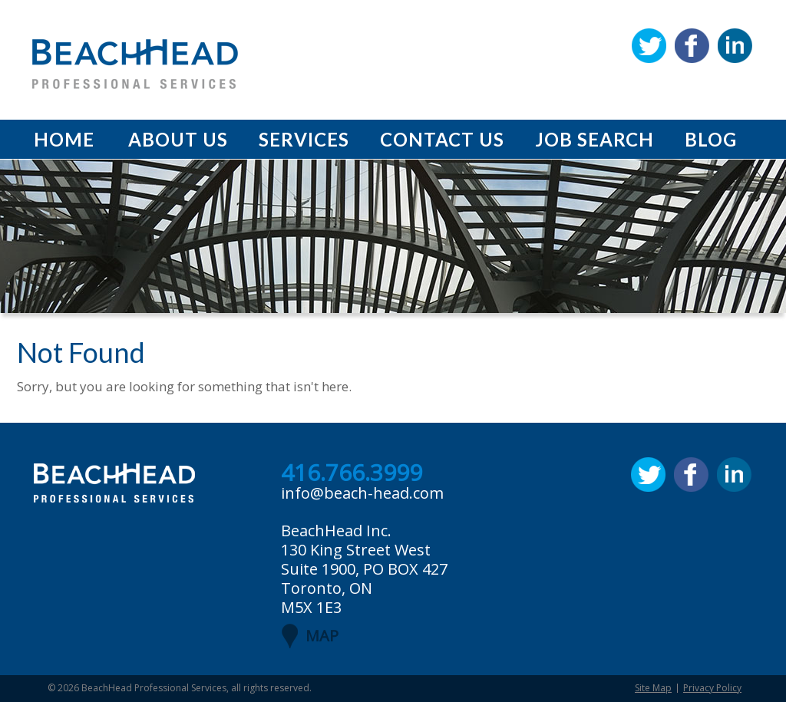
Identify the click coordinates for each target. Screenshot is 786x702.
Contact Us (442, 139)
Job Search (594, 139)
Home (64, 139)
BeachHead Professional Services (153, 687)
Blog (711, 139)
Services (304, 139)
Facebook (692, 45)
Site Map (653, 687)
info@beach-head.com (362, 493)
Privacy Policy (712, 687)
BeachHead (135, 64)
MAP (322, 635)
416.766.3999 (351, 473)
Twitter (649, 45)
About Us (178, 139)
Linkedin (735, 45)
